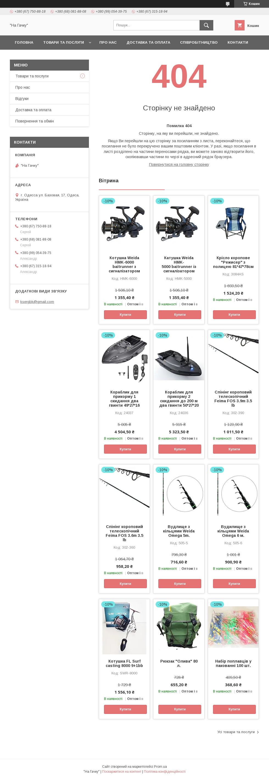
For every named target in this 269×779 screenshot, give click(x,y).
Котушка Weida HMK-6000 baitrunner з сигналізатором (124, 264)
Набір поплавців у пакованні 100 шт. (233, 663)
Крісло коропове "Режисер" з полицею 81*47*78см (233, 262)
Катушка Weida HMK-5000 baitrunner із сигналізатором (179, 264)
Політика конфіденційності (165, 772)
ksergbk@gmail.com (37, 302)
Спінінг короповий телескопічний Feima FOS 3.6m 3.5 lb (124, 533)
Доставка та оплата (148, 42)
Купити (125, 315)
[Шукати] (206, 25)
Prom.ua (160, 767)
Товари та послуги (63, 42)
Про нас (108, 42)
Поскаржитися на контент (121, 772)
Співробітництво (199, 42)
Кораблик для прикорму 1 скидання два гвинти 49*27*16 (124, 398)
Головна (24, 42)
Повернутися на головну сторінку (179, 164)
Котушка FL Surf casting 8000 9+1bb (124, 663)
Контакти (238, 42)
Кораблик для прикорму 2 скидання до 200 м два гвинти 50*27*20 (179, 398)
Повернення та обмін (34, 121)
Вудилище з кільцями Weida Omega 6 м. (233, 531)
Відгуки (22, 98)
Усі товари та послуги (236, 732)
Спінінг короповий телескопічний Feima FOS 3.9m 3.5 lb (233, 398)
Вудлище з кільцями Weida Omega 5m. (179, 531)
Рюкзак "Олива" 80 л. (179, 663)
